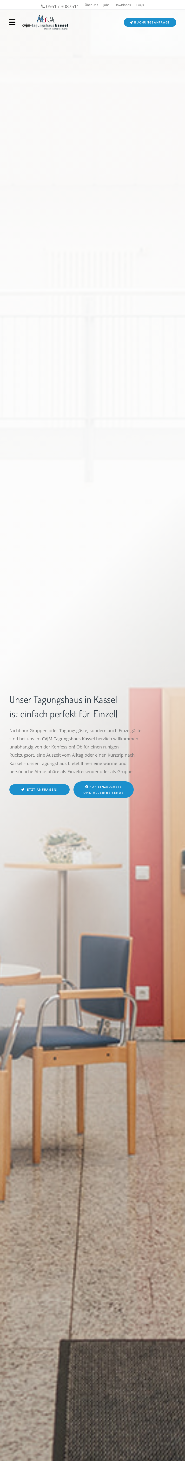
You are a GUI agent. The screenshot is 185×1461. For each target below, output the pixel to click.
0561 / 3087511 (60, 6)
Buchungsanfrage (150, 22)
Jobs (106, 5)
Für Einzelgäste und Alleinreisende (103, 789)
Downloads (123, 5)
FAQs (140, 5)
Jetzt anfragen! (39, 789)
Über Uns (91, 5)
